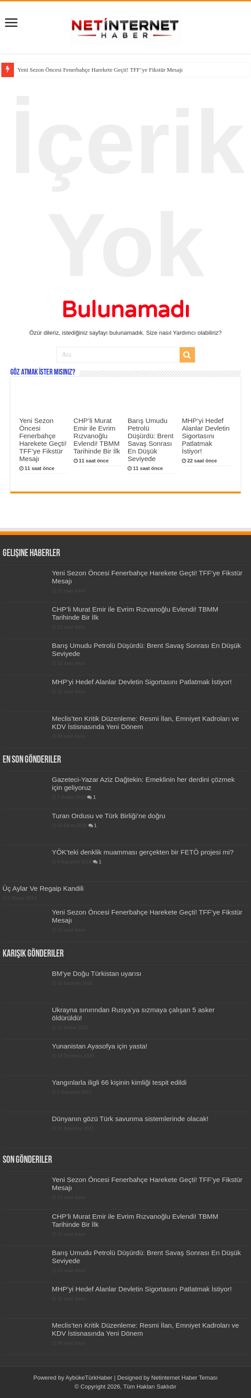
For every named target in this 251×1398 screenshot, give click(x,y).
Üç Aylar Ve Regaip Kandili (43, 888)
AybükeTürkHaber (89, 1377)
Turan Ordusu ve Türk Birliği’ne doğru (109, 816)
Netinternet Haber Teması (184, 1377)
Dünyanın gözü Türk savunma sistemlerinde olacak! (130, 1118)
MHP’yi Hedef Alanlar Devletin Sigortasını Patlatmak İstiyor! (205, 436)
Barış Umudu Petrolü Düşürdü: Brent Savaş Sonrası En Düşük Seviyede (150, 439)
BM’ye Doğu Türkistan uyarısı (96, 973)
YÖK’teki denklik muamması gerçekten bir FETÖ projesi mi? (143, 852)
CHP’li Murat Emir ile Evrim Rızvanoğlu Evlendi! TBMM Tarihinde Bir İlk (97, 436)
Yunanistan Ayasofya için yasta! (100, 1046)
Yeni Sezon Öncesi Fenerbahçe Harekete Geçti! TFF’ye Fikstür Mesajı (100, 69)
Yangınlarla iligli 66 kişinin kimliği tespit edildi (119, 1082)
